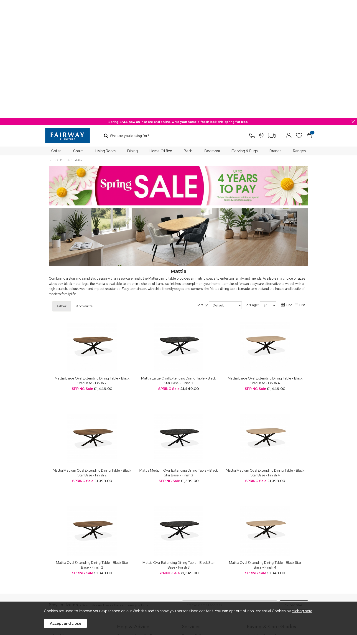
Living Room (105, 32)
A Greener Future (65, 546)
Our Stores (60, 523)
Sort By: (219, 187)
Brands (275, 32)
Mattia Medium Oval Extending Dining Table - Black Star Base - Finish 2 (92, 354)
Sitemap (193, 590)
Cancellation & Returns (133, 535)
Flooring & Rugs (245, 32)
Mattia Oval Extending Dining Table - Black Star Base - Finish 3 (179, 446)
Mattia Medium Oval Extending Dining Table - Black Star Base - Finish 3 (178, 354)
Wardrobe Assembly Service (202, 529)
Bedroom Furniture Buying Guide (271, 533)
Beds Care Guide (260, 564)
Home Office (161, 32)
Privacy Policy (148, 590)
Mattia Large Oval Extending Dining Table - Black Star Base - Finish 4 (265, 262)
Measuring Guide (130, 529)
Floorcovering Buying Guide (267, 546)
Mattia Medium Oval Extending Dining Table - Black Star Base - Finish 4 (265, 354)
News (56, 552)
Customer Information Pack (137, 517)
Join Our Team (63, 529)
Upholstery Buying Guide (265, 517)
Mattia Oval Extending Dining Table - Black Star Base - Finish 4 (265, 446)
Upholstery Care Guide (264, 552)
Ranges (299, 32)
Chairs (78, 32)
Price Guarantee (64, 590)
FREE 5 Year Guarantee (134, 523)
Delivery (123, 542)
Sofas (56, 32)
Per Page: (260, 187)
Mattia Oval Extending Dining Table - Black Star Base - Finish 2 (92, 446)
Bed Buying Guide (260, 539)
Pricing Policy (91, 590)
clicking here (302, 611)
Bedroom (212, 32)
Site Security (172, 590)
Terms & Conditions (119, 590)
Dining (132, 32)
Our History (60, 517)
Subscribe (293, 487)
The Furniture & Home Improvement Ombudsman (78, 537)
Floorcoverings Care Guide (267, 570)
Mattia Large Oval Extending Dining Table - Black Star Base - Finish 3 (178, 262)
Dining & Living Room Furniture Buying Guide (274, 525)
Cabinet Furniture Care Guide (268, 558)
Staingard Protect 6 (196, 523)
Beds (188, 32)
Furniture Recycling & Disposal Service (210, 535)
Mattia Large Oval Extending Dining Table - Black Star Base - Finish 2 (92, 262)
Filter (61, 188)
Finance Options (194, 517)
